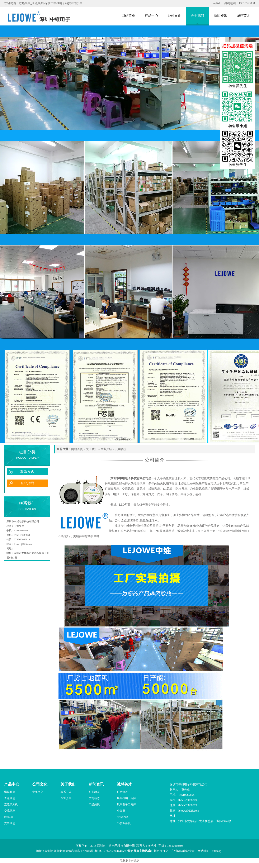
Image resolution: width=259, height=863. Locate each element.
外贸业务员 (124, 823)
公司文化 (174, 15)
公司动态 (94, 798)
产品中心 (151, 15)
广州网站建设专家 (183, 851)
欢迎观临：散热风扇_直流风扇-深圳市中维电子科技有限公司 (43, 3)
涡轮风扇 (9, 791)
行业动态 (94, 791)
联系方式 (27, 471)
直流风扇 (9, 798)
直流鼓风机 (11, 804)
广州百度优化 (159, 851)
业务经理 (122, 817)
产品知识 (94, 804)
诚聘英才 (243, 15)
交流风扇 (9, 810)
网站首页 (128, 15)
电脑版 (124, 860)
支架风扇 (9, 823)
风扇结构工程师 (126, 798)
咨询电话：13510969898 (239, 3)
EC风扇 (8, 817)
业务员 (121, 810)
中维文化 (37, 791)
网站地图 (203, 851)
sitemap (216, 851)
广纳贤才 (122, 791)
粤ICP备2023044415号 (113, 851)
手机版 (135, 860)
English (216, 3)
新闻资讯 (220, 15)
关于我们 (197, 15)
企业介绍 (27, 483)
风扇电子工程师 (126, 804)
